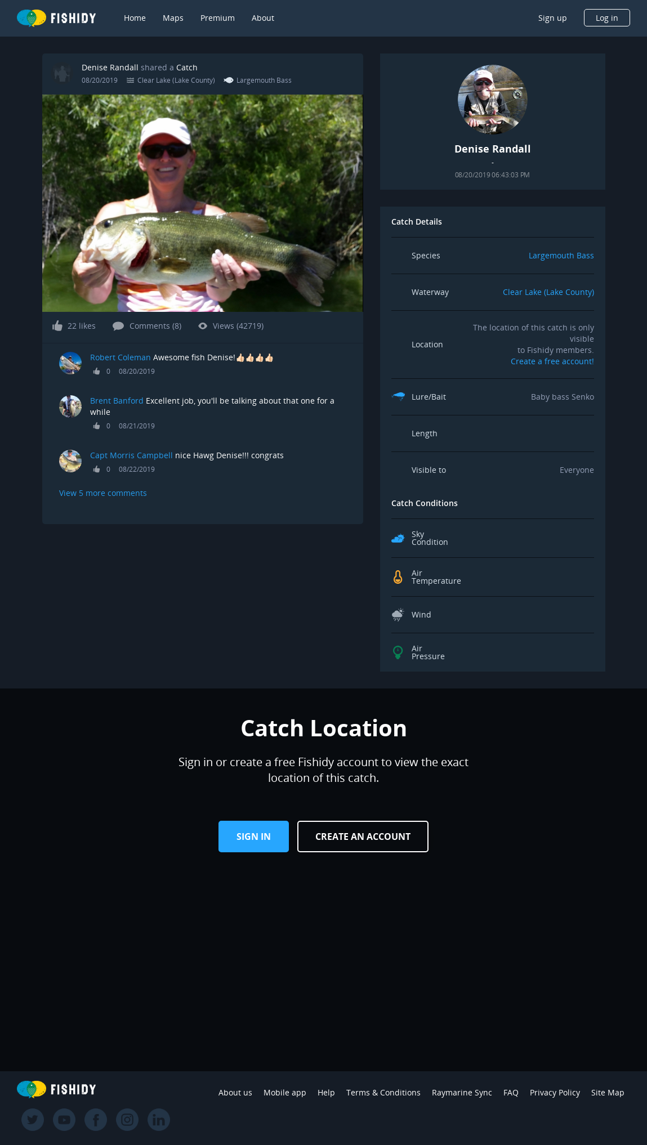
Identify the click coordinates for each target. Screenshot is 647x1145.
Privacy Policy (555, 1092)
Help (326, 1092)
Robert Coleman (120, 357)
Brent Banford (117, 400)
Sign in (254, 836)
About (263, 17)
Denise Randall (110, 67)
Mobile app (285, 1092)
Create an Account (362, 836)
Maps (173, 17)
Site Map (607, 1092)
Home (135, 17)
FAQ (511, 1092)
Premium (217, 17)
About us (235, 1092)
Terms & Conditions (383, 1092)
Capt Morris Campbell (132, 455)
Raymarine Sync (462, 1092)
